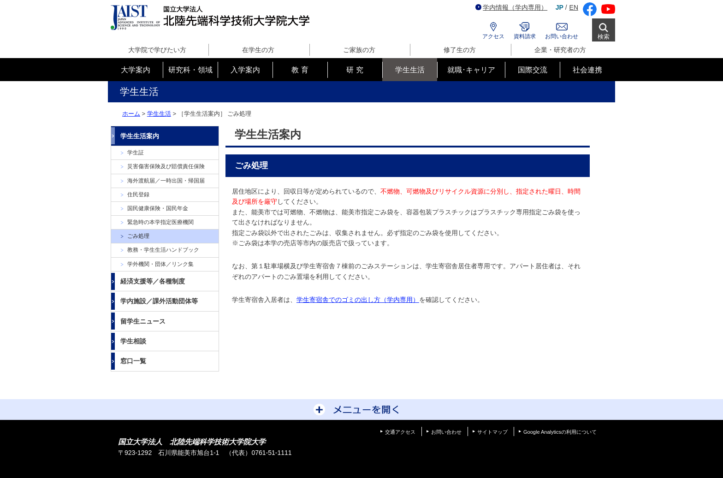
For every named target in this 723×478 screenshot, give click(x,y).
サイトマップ (492, 432)
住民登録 (138, 194)
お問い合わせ (561, 36)
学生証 (135, 152)
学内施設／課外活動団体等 (159, 301)
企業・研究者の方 (560, 49)
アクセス (493, 36)
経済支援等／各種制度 (152, 281)
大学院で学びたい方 (157, 49)
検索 (604, 36)
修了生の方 (460, 49)
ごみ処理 (138, 236)
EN (573, 7)
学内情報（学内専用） (511, 7)
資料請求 (525, 36)
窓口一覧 (133, 361)
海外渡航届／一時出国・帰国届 (166, 180)
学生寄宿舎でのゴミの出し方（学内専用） (357, 299)
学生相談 (133, 341)
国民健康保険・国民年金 (157, 208)
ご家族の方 (359, 49)
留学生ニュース (143, 321)
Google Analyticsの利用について (560, 432)
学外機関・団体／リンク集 (160, 264)
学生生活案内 (139, 136)
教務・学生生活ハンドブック (163, 250)
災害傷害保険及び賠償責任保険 (166, 166)
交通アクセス (400, 432)
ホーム (131, 113)
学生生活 (159, 113)
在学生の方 (258, 49)
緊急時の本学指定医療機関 (160, 222)
